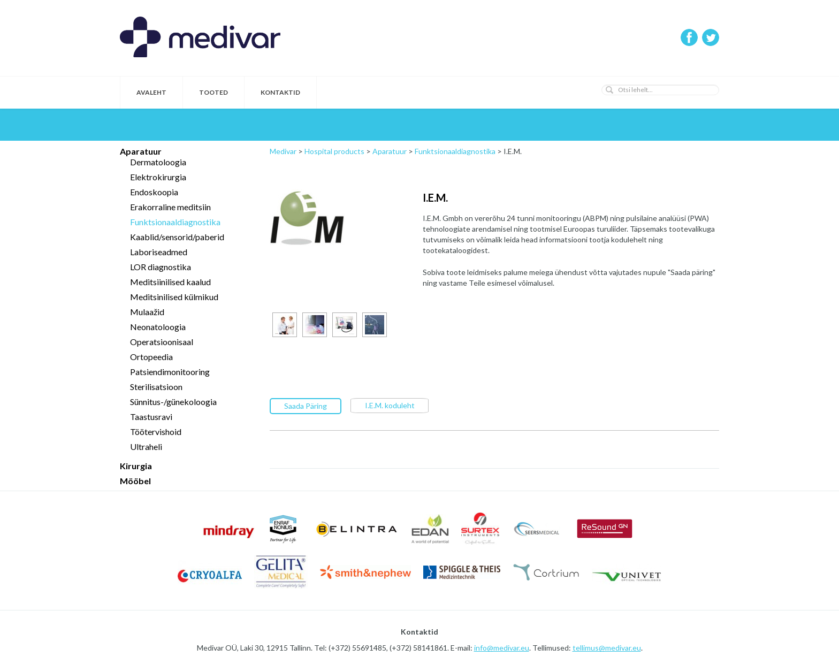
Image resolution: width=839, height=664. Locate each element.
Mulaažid (147, 312)
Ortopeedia (151, 357)
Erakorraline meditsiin (170, 207)
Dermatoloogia (158, 162)
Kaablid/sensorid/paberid (177, 237)
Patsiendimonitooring (170, 372)
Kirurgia (136, 466)
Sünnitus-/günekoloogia (173, 401)
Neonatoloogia (158, 327)
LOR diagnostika (160, 267)
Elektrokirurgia (158, 177)
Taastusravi (151, 416)
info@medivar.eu (501, 647)
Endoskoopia (154, 192)
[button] (609, 90)
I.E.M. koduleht (390, 404)
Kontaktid (280, 92)
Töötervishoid (155, 431)
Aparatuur (141, 151)
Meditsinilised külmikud (174, 297)
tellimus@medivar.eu (607, 647)
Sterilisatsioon (156, 386)
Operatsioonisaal (161, 342)
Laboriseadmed (158, 252)
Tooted (213, 92)
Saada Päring (305, 405)
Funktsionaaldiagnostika (175, 222)
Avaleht (151, 92)
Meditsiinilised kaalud (170, 282)
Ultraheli (146, 446)
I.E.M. (435, 197)
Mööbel (135, 481)
